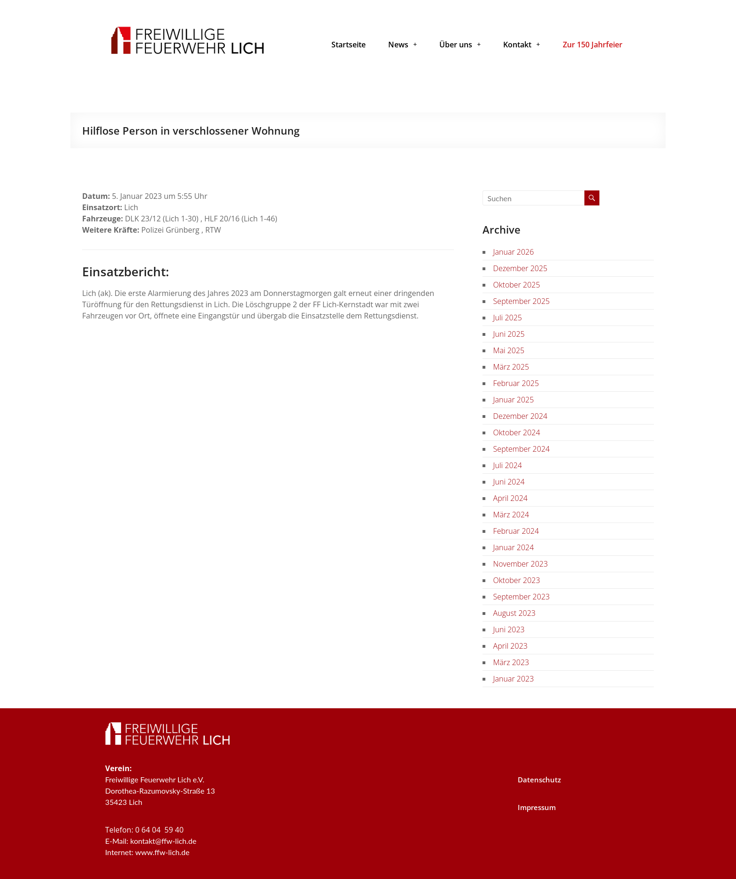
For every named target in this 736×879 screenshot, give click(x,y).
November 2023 (520, 564)
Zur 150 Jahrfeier (592, 44)
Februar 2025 (516, 383)
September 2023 (521, 596)
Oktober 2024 (516, 432)
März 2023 (511, 662)
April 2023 (510, 646)
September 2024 (521, 449)
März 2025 (511, 367)
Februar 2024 (516, 531)
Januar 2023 (513, 679)
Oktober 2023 (516, 580)
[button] (402, 44)
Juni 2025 (509, 334)
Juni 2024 (509, 482)
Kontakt (521, 44)
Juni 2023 (509, 629)
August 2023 (514, 613)
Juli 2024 (507, 465)
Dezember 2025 (520, 268)
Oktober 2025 (516, 285)
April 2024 (510, 498)
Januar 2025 (513, 399)
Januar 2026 (513, 252)
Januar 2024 (513, 547)
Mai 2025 (509, 350)
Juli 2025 (507, 317)
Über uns (460, 44)
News (402, 44)
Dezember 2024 (520, 416)
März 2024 (511, 514)
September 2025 (521, 301)
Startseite (348, 44)
